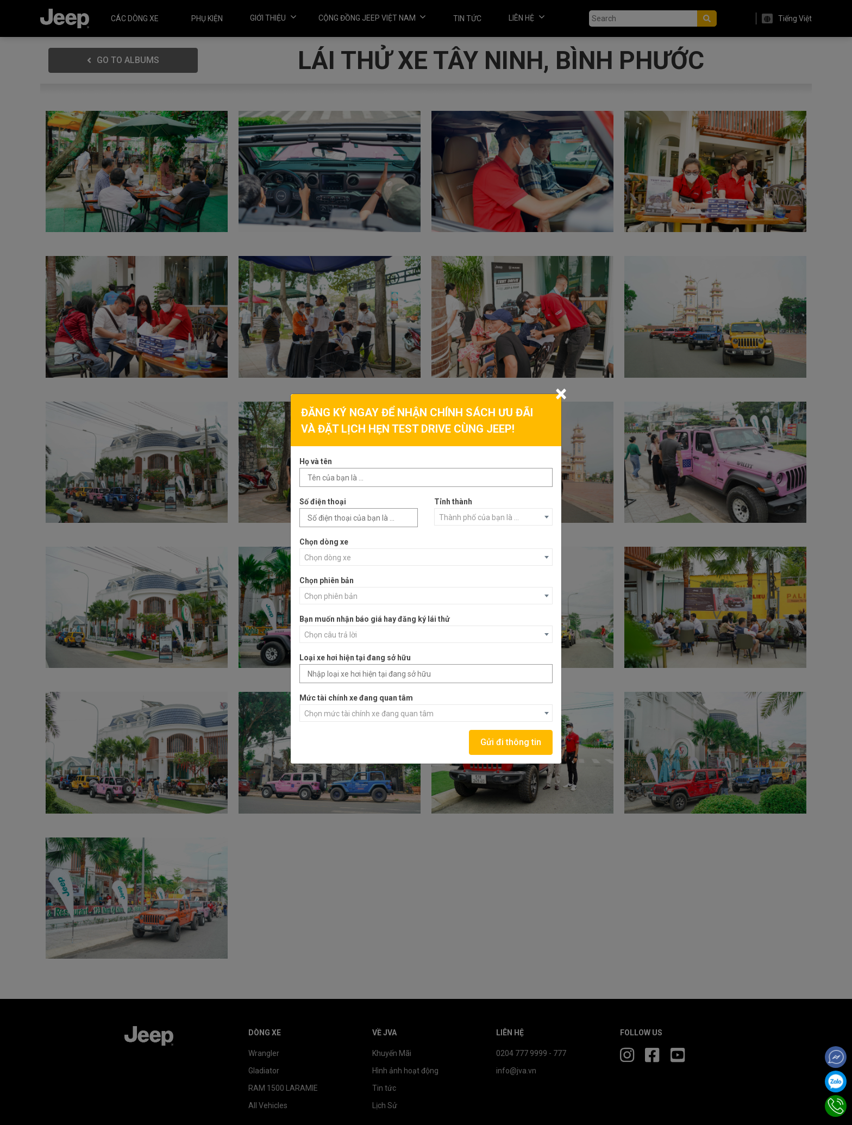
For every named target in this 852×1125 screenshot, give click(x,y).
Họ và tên (315, 461)
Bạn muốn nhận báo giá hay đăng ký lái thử (374, 619)
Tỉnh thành (453, 501)
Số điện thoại (322, 501)
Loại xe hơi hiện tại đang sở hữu (355, 657)
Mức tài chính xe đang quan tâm (356, 697)
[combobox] (493, 517)
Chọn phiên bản (326, 580)
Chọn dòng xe (323, 542)
